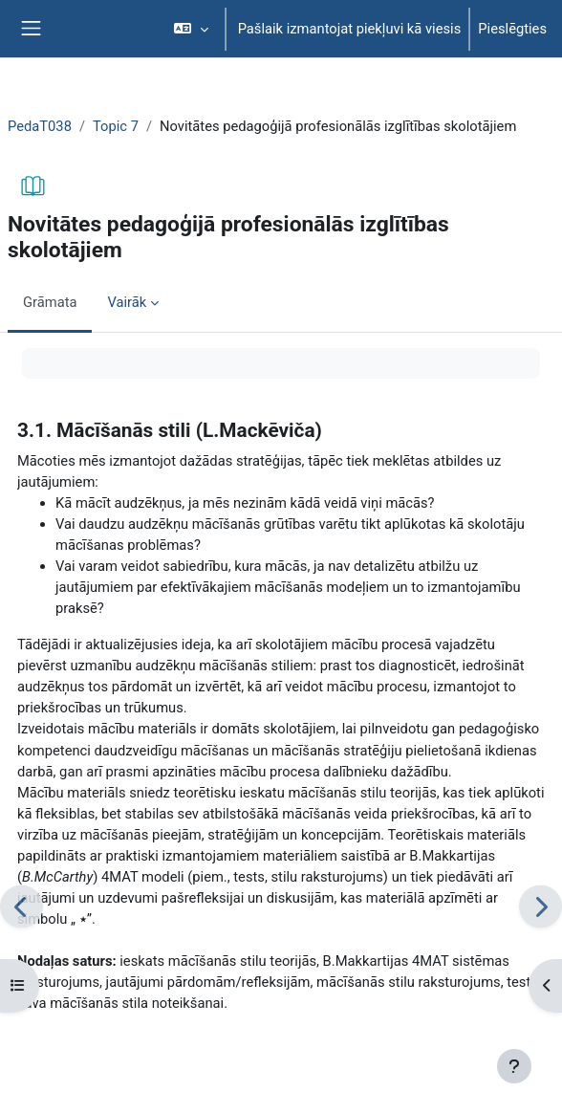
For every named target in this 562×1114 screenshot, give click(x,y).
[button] (191, 28)
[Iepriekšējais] (21, 906)
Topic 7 (116, 126)
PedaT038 (40, 126)
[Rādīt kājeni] (514, 1066)
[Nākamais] (540, 906)
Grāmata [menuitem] (49, 302)
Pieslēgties (512, 28)
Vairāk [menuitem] (126, 302)
